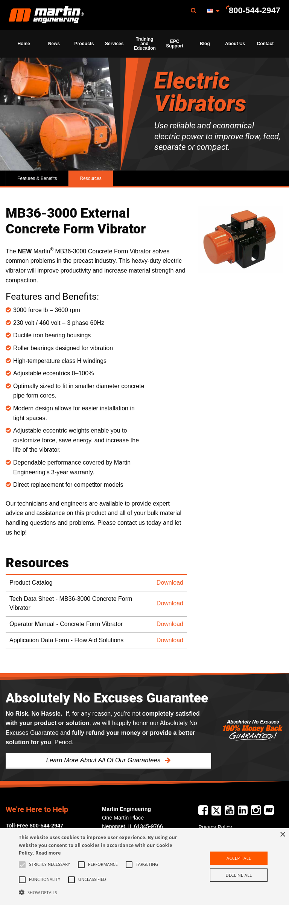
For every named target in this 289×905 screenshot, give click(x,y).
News (54, 43)
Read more (48, 853)
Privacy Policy (215, 827)
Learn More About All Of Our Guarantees (104, 760)
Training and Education (145, 44)
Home (23, 43)
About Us (235, 43)
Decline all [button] (239, 875)
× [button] (282, 835)
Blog (205, 43)
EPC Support (174, 44)
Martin (46, 15)
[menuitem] (46, 15)
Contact (265, 43)
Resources (90, 178)
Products (84, 43)
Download (170, 582)
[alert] (144, 866)
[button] (100, 892)
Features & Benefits (37, 178)
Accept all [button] (239, 858)
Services (114, 43)
